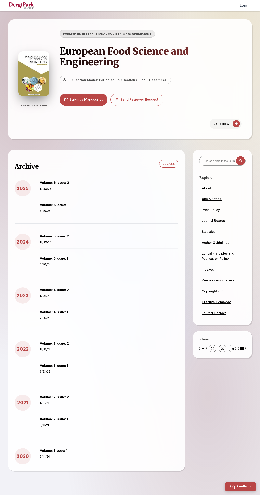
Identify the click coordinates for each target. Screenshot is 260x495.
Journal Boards (213, 221)
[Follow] (236, 123)
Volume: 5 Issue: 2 (56, 238)
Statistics (208, 232)
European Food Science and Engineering (129, 56)
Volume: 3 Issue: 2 (56, 345)
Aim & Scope (212, 199)
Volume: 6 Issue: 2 (56, 184)
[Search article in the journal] (222, 161)
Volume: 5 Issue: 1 (56, 260)
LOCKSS (167, 165)
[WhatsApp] (212, 348)
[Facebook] (203, 348)
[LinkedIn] (232, 348)
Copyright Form (213, 291)
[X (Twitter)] (222, 348)
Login (243, 5)
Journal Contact (214, 313)
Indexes (208, 269)
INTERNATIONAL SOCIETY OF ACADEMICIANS (122, 33)
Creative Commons (216, 302)
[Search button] (240, 160)
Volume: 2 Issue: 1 (56, 421)
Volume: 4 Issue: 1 (56, 314)
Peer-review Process (218, 280)
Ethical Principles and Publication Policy (218, 256)
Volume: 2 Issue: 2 (56, 399)
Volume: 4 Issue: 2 (56, 292)
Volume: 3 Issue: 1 (56, 367)
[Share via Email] (242, 348)
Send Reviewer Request (142, 99)
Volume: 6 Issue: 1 (56, 207)
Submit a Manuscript (89, 99)
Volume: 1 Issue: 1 (55, 452)
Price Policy (211, 210)
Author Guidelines (215, 242)
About (206, 188)
